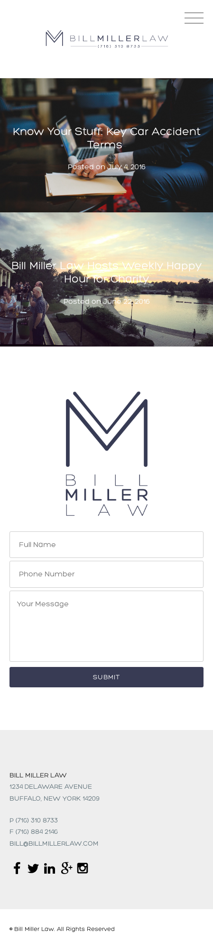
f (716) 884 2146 (33, 832)
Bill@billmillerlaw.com (54, 844)
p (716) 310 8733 (33, 820)
